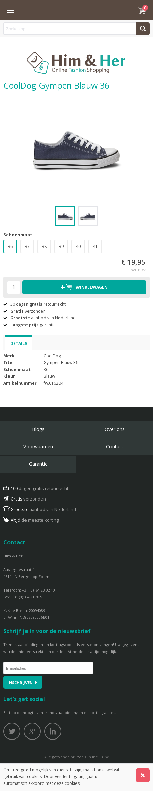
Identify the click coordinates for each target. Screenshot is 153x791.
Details (18, 343)
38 (44, 246)
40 (78, 246)
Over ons (115, 429)
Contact (114, 446)
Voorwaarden (38, 446)
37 (27, 246)
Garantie (38, 464)
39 (61, 246)
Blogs (38, 429)
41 (95, 246)
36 (10, 246)
